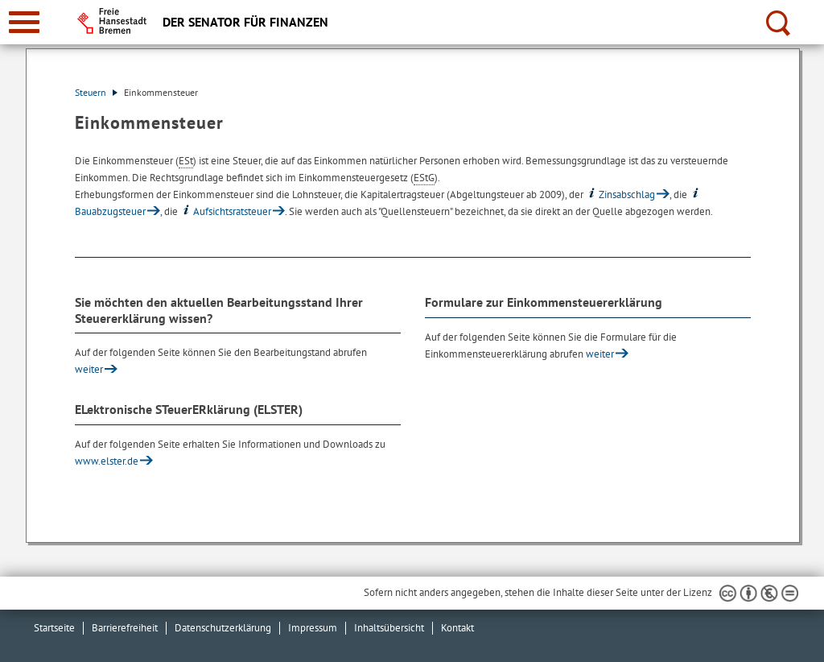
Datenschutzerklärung (223, 628)
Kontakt (457, 628)
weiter (89, 369)
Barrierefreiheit (125, 628)
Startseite (54, 628)
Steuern (96, 92)
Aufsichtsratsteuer (225, 211)
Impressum (312, 628)
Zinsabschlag (620, 194)
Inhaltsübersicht (389, 628)
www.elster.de (106, 461)
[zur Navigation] (24, 22)
